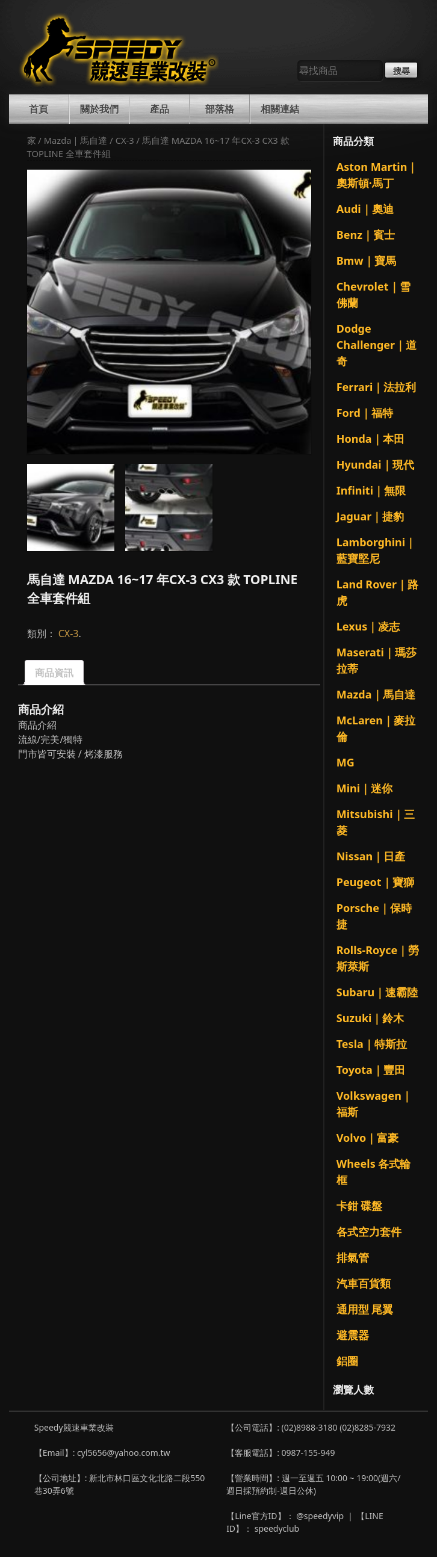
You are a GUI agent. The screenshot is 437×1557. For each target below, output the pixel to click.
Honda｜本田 (370, 438)
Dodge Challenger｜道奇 (376, 344)
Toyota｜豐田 (370, 1069)
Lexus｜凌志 (368, 626)
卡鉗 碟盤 (359, 1205)
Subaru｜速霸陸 (377, 992)
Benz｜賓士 (365, 234)
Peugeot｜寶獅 (375, 882)
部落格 (219, 109)
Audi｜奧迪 (365, 209)
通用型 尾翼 (365, 1309)
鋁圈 (347, 1361)
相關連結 (280, 109)
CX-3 (125, 140)
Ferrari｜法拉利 (376, 387)
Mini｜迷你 (364, 788)
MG (345, 762)
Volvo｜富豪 (367, 1137)
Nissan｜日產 (371, 856)
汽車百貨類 (363, 1283)
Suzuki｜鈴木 (370, 1018)
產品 (159, 109)
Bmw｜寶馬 (366, 260)
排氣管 (352, 1257)
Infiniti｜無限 (371, 490)
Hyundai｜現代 (375, 464)
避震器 (352, 1335)
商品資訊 (54, 672)
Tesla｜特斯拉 (371, 1044)
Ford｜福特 (364, 412)
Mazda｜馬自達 (76, 140)
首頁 (38, 109)
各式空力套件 (368, 1231)
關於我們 (99, 109)
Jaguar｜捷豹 (370, 516)
